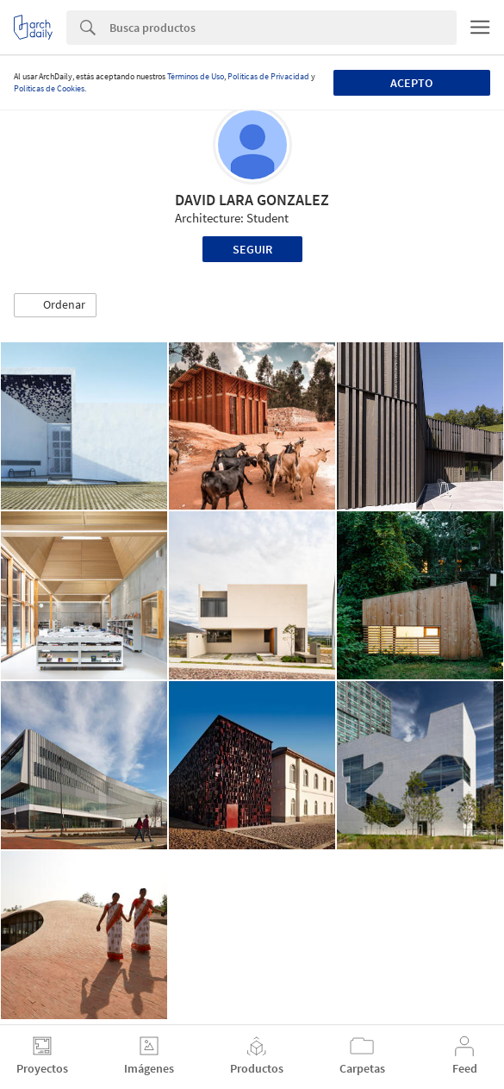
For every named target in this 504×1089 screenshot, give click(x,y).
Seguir (252, 249)
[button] (55, 305)
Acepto (411, 83)
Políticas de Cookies (49, 88)
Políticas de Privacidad (268, 76)
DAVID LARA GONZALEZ (252, 200)
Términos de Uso (195, 76)
